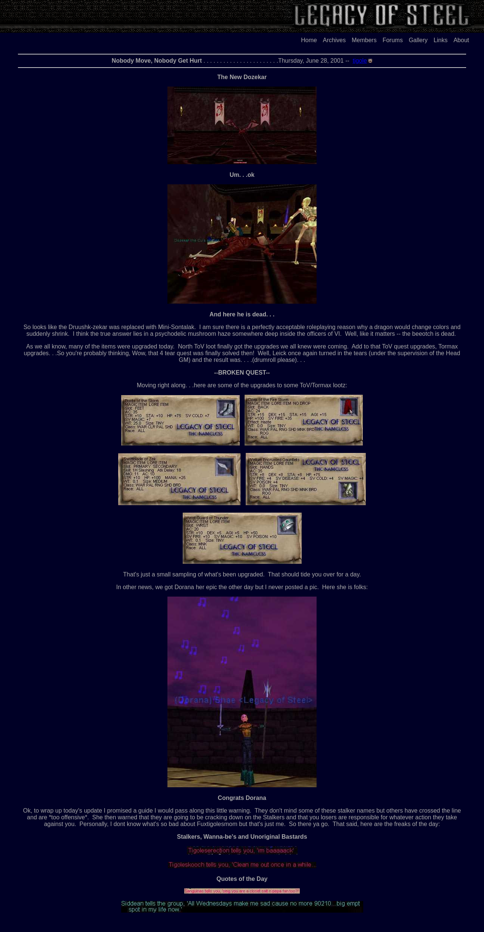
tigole (360, 60)
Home (309, 40)
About (461, 40)
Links (440, 40)
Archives (334, 40)
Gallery (418, 40)
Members (364, 40)
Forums (393, 40)
